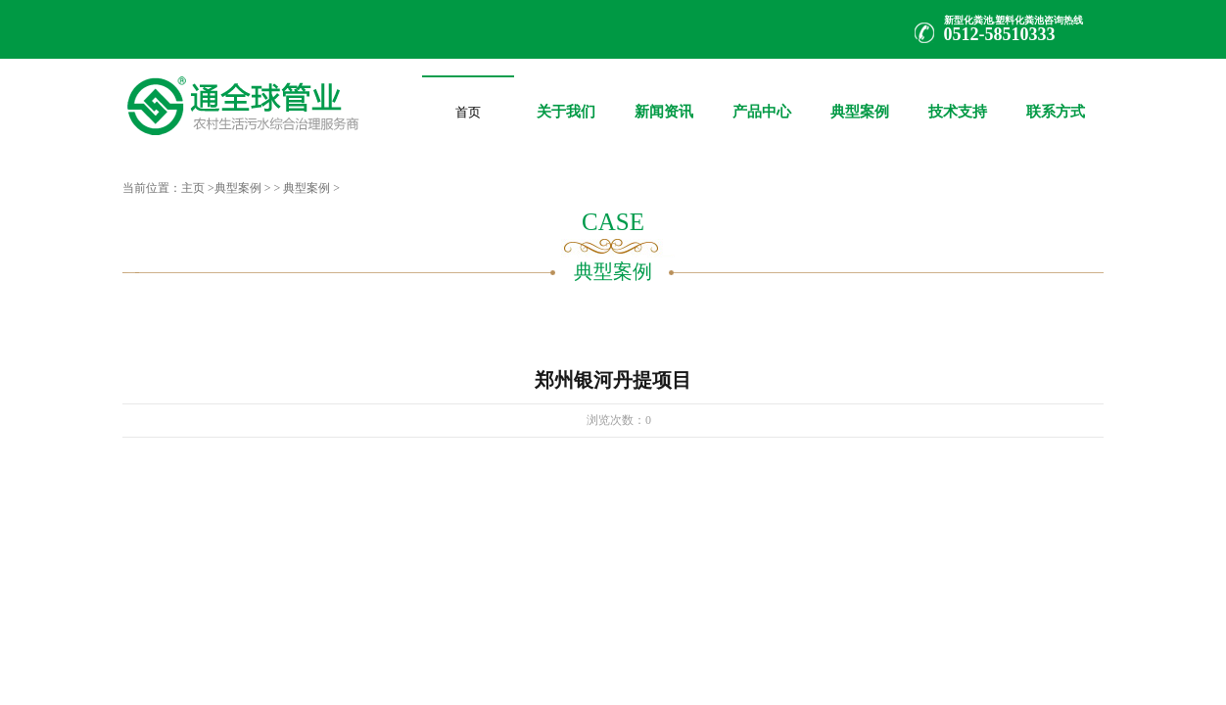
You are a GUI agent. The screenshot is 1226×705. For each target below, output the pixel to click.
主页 (193, 188)
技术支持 (958, 97)
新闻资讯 (664, 97)
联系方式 (1056, 97)
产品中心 (762, 97)
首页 (468, 108)
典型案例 (860, 97)
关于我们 (566, 97)
